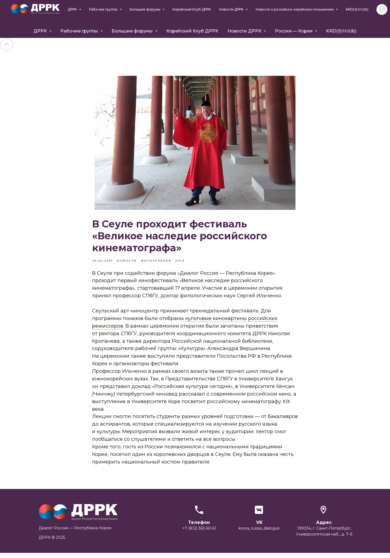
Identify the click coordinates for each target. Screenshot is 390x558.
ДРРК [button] (41, 31)
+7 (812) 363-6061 (313, 14)
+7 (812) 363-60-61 (199, 533)
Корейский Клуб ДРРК (192, 31)
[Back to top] (6, 44)
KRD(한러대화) (341, 31)
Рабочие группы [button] (79, 31)
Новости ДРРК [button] (244, 31)
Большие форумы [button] (133, 31)
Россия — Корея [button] (294, 31)
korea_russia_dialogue (259, 533)
